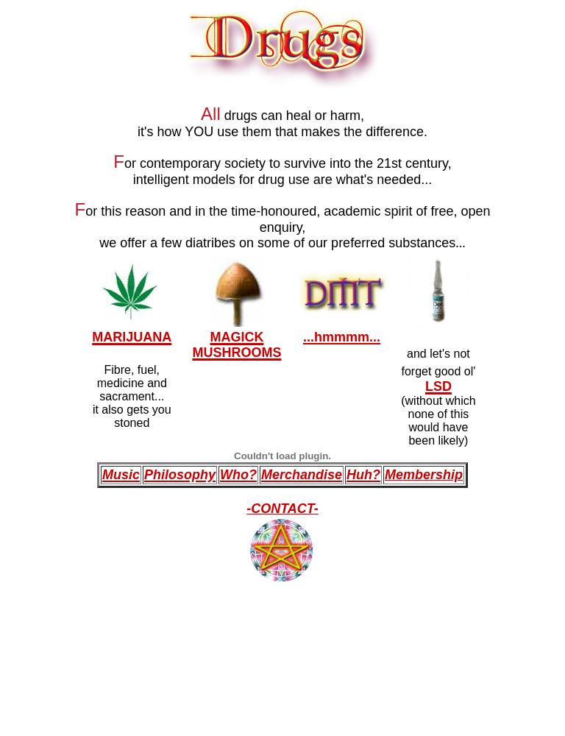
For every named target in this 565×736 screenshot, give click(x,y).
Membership (424, 474)
